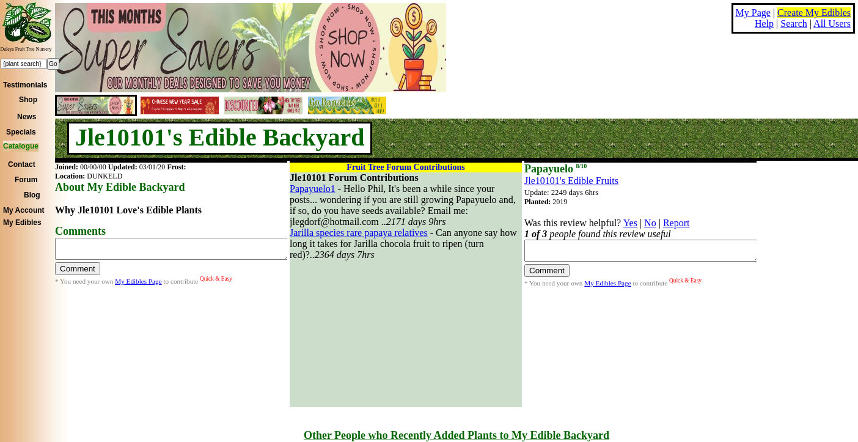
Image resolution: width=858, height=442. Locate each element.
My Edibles (22, 222)
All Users (832, 23)
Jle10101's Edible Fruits (571, 180)
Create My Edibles (814, 12)
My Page (753, 12)
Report (676, 223)
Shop (28, 99)
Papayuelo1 (313, 188)
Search (793, 23)
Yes (630, 223)
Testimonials (25, 85)
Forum (26, 179)
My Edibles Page (138, 285)
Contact (21, 164)
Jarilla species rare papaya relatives (359, 232)
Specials (21, 132)
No (650, 223)
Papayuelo (555, 169)
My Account (24, 210)
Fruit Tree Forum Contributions (405, 167)
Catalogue (20, 146)
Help (764, 23)
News (26, 116)
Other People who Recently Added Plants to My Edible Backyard (456, 435)
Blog (32, 195)
